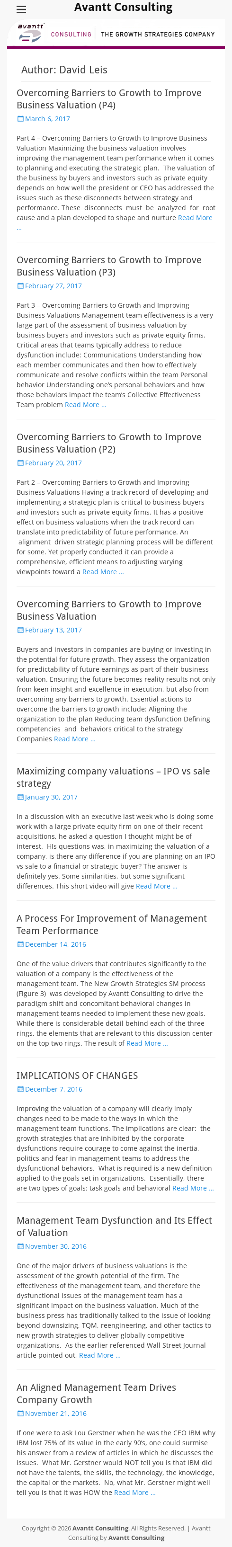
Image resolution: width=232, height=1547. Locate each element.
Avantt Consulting (123, 7)
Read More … (86, 404)
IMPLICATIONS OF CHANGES (77, 1075)
